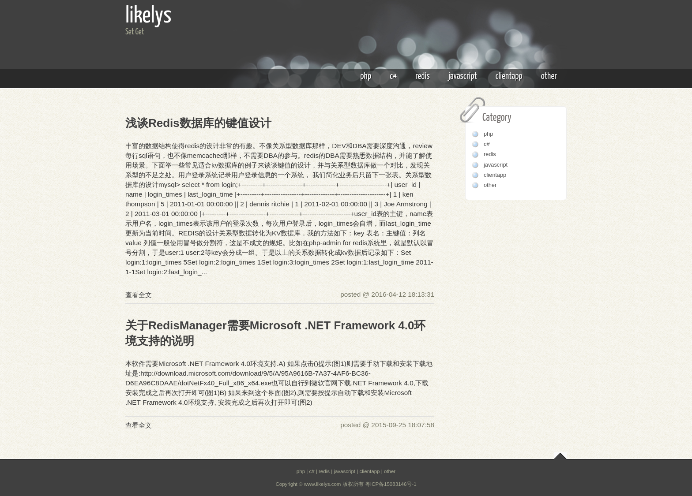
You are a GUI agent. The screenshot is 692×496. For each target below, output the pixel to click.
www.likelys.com (322, 484)
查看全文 (138, 294)
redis (422, 76)
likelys (148, 16)
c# (393, 76)
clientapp (509, 76)
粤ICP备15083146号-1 (391, 484)
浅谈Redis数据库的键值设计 (198, 123)
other (549, 76)
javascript (462, 76)
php (365, 76)
